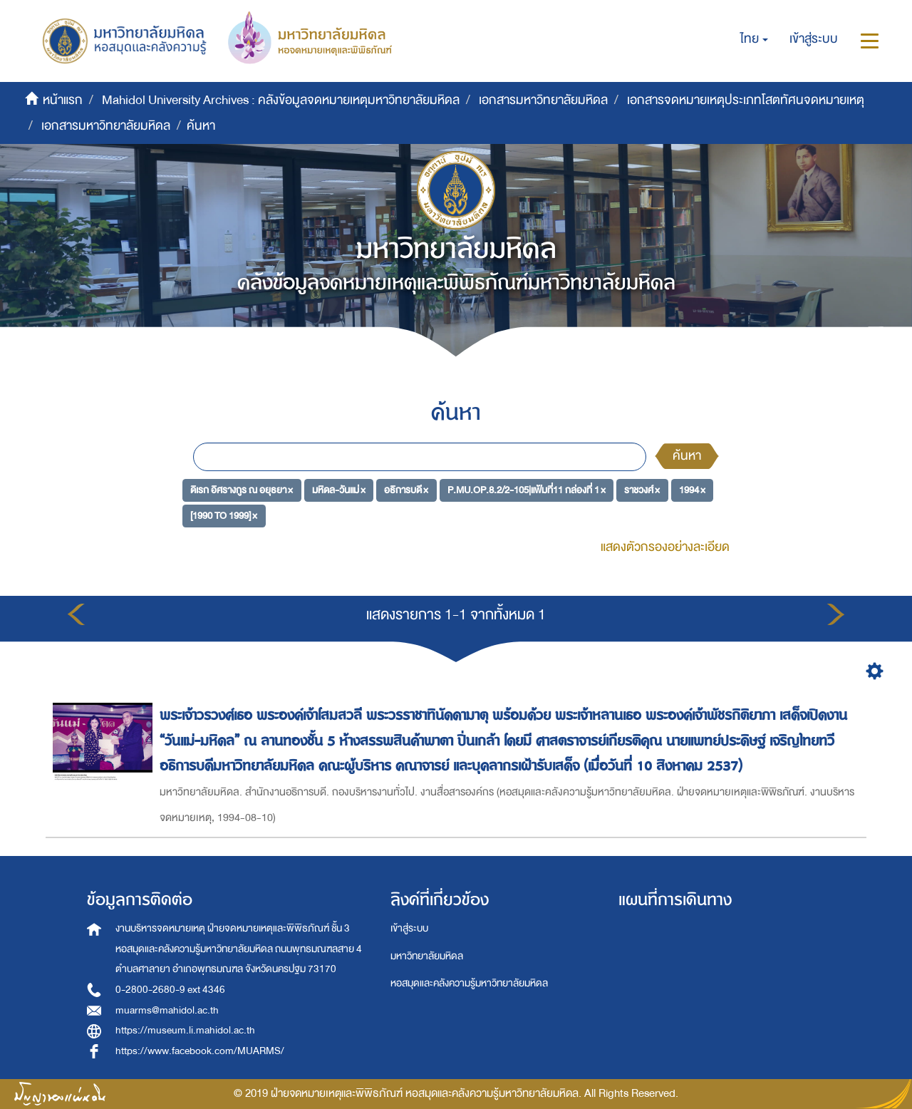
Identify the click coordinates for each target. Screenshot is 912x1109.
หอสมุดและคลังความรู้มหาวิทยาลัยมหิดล (469, 983)
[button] (754, 39)
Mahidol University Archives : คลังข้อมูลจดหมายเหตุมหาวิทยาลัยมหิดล (281, 100)
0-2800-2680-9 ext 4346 (170, 990)
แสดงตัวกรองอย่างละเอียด (665, 547)
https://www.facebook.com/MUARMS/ (199, 1051)
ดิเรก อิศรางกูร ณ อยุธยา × (241, 490)
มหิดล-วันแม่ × (339, 490)
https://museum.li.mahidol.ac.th (185, 1030)
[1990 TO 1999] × (223, 515)
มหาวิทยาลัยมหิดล (426, 956)
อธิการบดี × (406, 490)
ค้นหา (687, 456)
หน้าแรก (63, 100)
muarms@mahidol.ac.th (167, 1010)
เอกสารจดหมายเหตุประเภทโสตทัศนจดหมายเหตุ (745, 100)
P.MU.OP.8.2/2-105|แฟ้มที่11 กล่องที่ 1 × (526, 490)
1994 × (692, 490)
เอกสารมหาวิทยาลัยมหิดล (543, 100)
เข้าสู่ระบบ (409, 928)
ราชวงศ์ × (642, 490)
